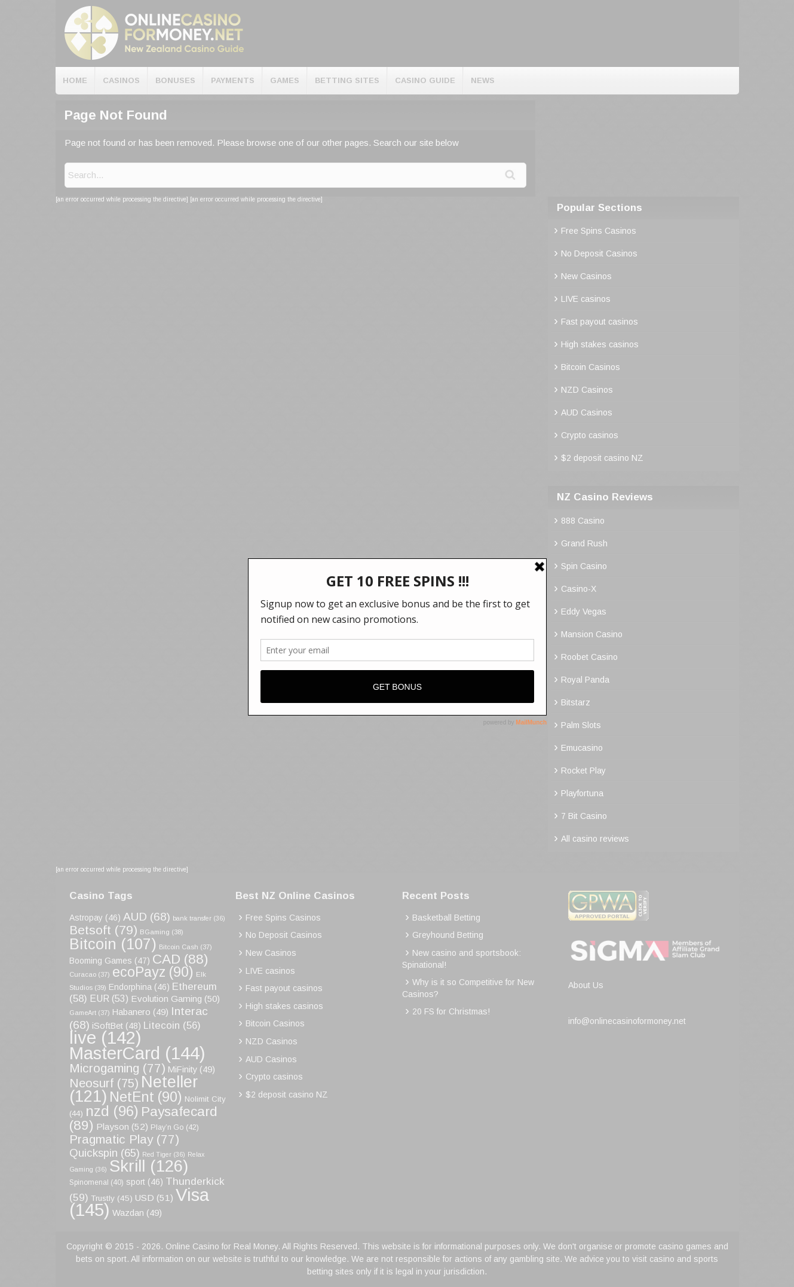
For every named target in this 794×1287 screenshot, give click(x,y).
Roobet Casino (589, 657)
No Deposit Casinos (599, 253)
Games (284, 80)
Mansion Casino (592, 634)
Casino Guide (425, 80)
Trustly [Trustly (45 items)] (112, 1198)
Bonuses (175, 80)
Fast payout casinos (599, 321)
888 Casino (583, 520)
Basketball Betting (446, 917)
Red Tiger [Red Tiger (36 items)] (163, 1154)
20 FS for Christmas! (451, 1011)
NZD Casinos (587, 390)
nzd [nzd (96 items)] (112, 1111)
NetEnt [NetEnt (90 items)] (145, 1097)
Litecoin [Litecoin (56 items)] (172, 1025)
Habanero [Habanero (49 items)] (140, 1012)
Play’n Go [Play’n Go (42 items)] (175, 1127)
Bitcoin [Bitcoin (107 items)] (113, 944)
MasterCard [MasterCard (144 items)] (137, 1053)
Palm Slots (581, 725)
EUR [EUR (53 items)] (109, 998)
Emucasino (582, 748)
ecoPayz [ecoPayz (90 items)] (153, 972)
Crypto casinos (589, 435)
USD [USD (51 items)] (154, 1198)
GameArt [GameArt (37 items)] (89, 1012)
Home (75, 80)
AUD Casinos (586, 412)
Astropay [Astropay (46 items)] (95, 917)
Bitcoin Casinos (590, 367)
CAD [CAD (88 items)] (180, 959)
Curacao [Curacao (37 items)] (89, 974)
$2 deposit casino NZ (602, 458)
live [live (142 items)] (105, 1037)
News (483, 80)
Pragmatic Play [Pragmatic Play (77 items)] (124, 1139)
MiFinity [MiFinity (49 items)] (191, 1069)
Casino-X (578, 589)
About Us (585, 985)
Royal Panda (585, 679)
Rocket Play (583, 770)
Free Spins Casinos (598, 231)
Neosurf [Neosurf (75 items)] (104, 1083)
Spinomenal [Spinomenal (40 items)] (96, 1182)
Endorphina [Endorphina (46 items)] (139, 987)
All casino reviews (595, 838)
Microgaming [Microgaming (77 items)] (117, 1068)
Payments (233, 80)
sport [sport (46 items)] (144, 1182)
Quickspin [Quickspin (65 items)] (104, 1153)
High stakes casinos (600, 344)
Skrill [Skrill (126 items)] (148, 1166)
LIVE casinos (586, 299)
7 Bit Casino (584, 816)
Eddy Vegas (583, 611)
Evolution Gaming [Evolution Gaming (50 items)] (175, 998)
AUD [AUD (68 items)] (146, 916)
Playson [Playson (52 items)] (122, 1126)
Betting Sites (347, 80)
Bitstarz (575, 702)
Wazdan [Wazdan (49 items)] (137, 1213)
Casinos (121, 80)
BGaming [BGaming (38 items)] (161, 932)
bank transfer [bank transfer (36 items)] (199, 918)
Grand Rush (584, 543)
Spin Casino (584, 566)
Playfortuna (582, 793)
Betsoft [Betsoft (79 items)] (103, 930)
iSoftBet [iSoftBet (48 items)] (116, 1026)
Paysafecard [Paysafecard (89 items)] (143, 1118)
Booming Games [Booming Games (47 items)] (109, 960)
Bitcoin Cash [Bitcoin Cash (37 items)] (185, 946)
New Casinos (586, 276)
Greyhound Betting (447, 935)
